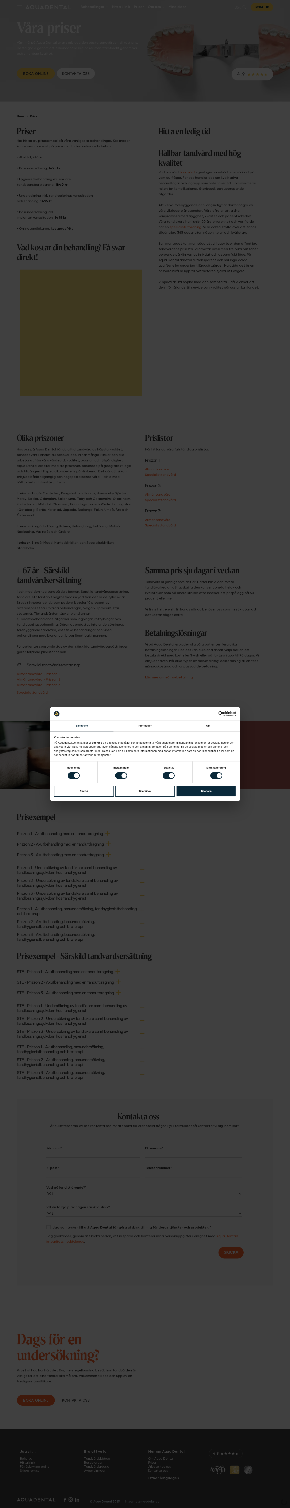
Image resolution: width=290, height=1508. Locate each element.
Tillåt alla (206, 791)
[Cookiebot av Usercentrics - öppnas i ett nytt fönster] (217, 713)
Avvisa (84, 791)
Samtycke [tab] (82, 725)
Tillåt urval (145, 791)
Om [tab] (208, 725)
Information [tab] (145, 725)
